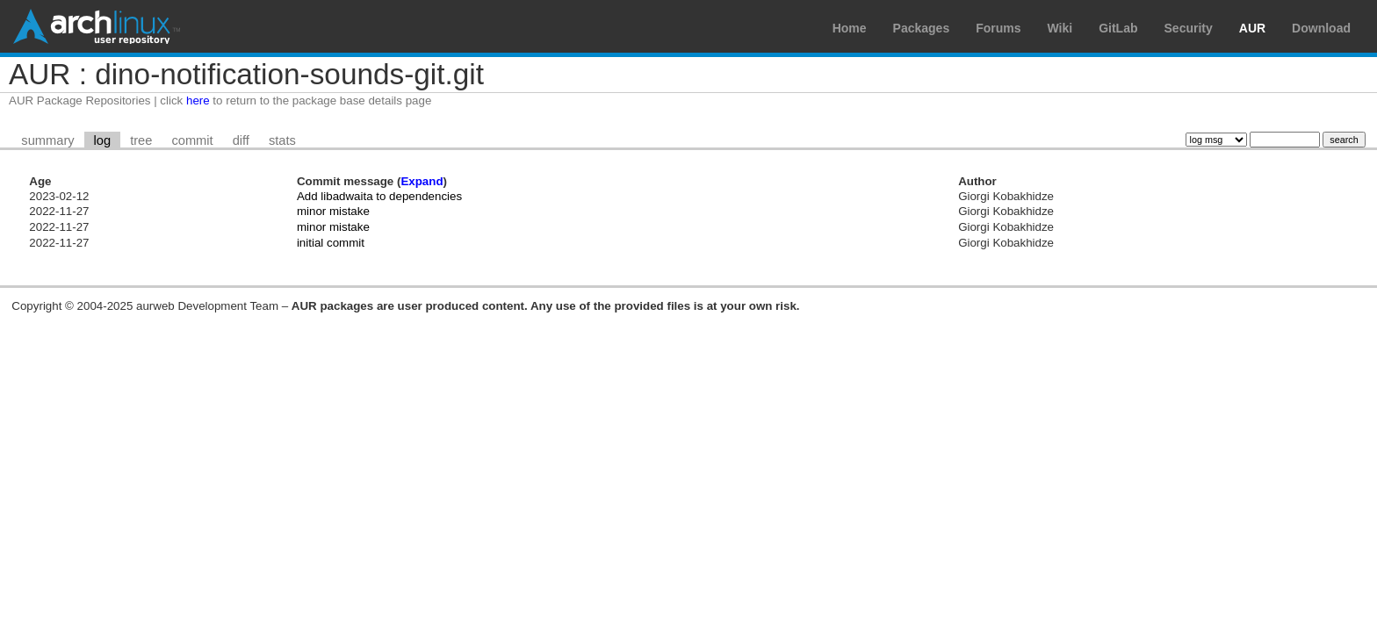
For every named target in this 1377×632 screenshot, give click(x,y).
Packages (921, 28)
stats (282, 140)
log (103, 140)
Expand (421, 181)
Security (1188, 28)
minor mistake (333, 211)
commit (192, 140)
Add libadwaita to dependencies (379, 196)
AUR (1252, 28)
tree (141, 140)
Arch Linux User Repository (96, 26)
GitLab (1118, 28)
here (198, 100)
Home (850, 28)
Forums (998, 28)
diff (241, 140)
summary (47, 140)
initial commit (330, 242)
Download (1321, 28)
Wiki (1060, 28)
